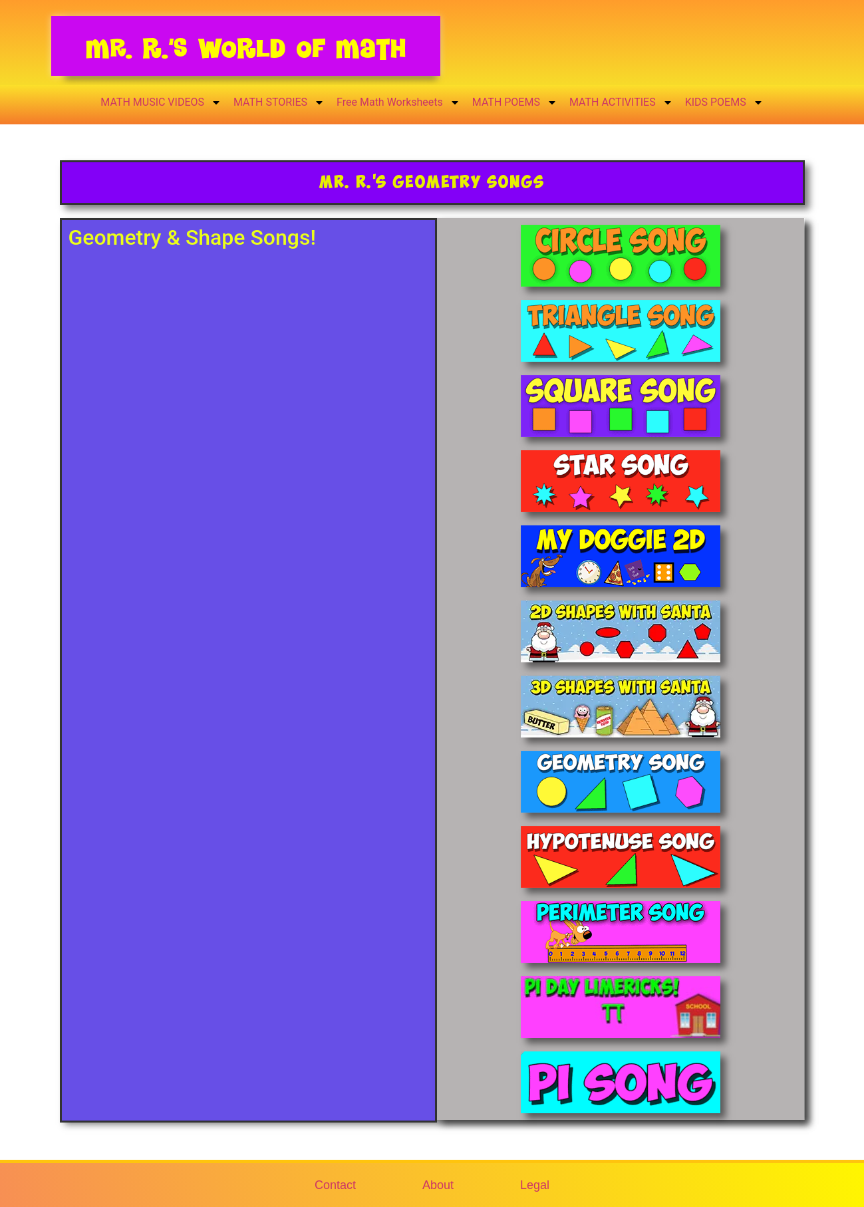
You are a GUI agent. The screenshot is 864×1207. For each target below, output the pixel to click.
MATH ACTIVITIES (621, 102)
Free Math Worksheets (398, 102)
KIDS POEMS (724, 102)
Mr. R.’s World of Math (246, 48)
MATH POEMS (514, 102)
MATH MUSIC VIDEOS (160, 102)
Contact (335, 1185)
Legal (534, 1185)
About (438, 1185)
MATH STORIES (279, 102)
